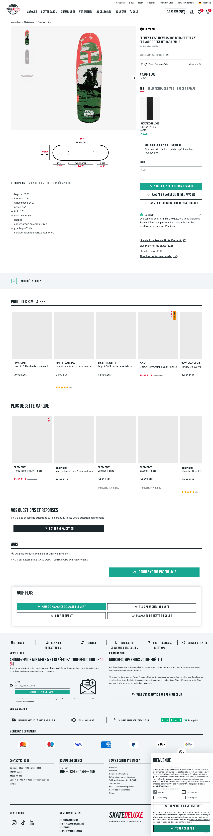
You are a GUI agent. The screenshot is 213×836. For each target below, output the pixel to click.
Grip (142, 88)
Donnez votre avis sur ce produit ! (154, 55)
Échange (89, 643)
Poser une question (59, 528)
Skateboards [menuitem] (49, 12)
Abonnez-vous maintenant (42, 692)
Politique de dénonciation (70, 831)
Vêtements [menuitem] (86, 12)
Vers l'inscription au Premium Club (156, 694)
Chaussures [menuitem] (68, 12)
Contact (112, 793)
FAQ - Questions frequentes (121, 786)
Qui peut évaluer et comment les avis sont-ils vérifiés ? (40, 553)
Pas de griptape (186, 88)
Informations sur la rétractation (122, 777)
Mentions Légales (70, 813)
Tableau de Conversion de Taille (123, 780)
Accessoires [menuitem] (104, 12)
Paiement (113, 767)
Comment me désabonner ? (25, 701)
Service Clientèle (195, 643)
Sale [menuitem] (134, 12)
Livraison (113, 770)
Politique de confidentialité (71, 824)
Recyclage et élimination (119, 789)
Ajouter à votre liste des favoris (170, 195)
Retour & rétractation (118, 774)
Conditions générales (68, 820)
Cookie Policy (65, 827)
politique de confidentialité (179, 822)
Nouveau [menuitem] (120, 12)
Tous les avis (114, 783)
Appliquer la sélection (182, 806)
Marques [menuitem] (32, 12)
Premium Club (117, 653)
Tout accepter (182, 828)
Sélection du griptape (161, 88)
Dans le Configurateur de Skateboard (171, 203)
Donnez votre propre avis (154, 572)
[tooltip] (200, 64)
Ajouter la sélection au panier (171, 186)
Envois (17, 643)
